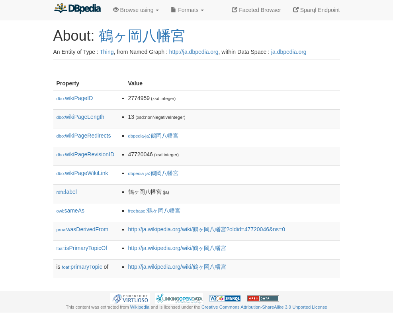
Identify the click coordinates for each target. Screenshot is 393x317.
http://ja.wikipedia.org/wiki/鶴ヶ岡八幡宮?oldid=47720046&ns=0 (206, 229)
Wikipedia (140, 307)
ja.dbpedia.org (289, 52)
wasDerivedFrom (83, 229)
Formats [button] (187, 10)
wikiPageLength (81, 117)
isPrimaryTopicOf (82, 248)
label (67, 192)
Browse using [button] (136, 10)
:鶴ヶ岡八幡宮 (154, 210)
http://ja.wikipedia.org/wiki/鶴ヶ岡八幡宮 (177, 248)
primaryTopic (82, 267)
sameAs (70, 210)
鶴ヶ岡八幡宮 (142, 36)
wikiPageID (75, 98)
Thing (107, 52)
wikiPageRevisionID (86, 154)
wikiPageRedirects (84, 135)
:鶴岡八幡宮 (153, 135)
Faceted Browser (256, 10)
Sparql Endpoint (316, 10)
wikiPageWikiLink (82, 173)
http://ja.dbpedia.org (194, 52)
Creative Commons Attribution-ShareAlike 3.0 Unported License (264, 307)
